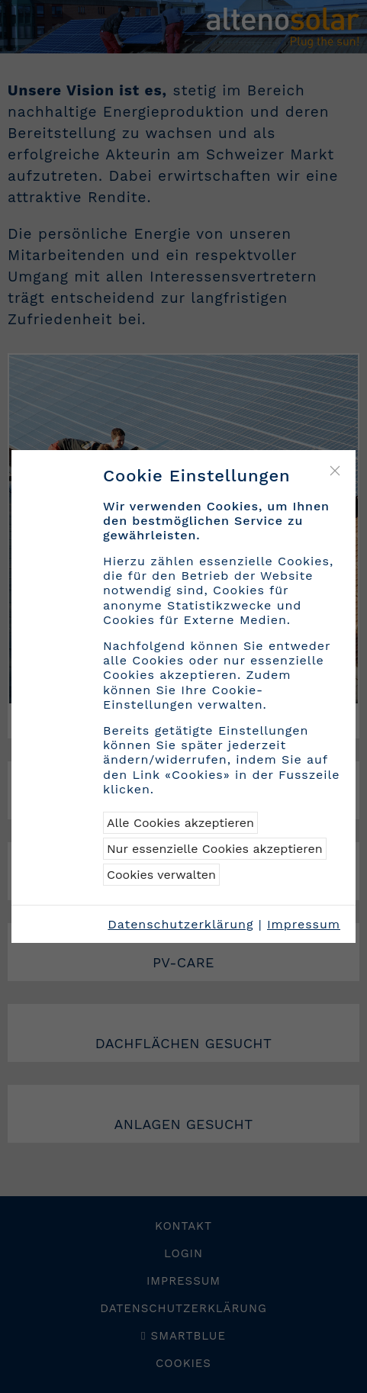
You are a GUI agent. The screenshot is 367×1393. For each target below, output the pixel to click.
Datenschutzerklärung (180, 924)
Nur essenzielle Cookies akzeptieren (215, 848)
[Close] (335, 471)
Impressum (303, 924)
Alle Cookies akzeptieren (180, 823)
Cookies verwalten (161, 874)
